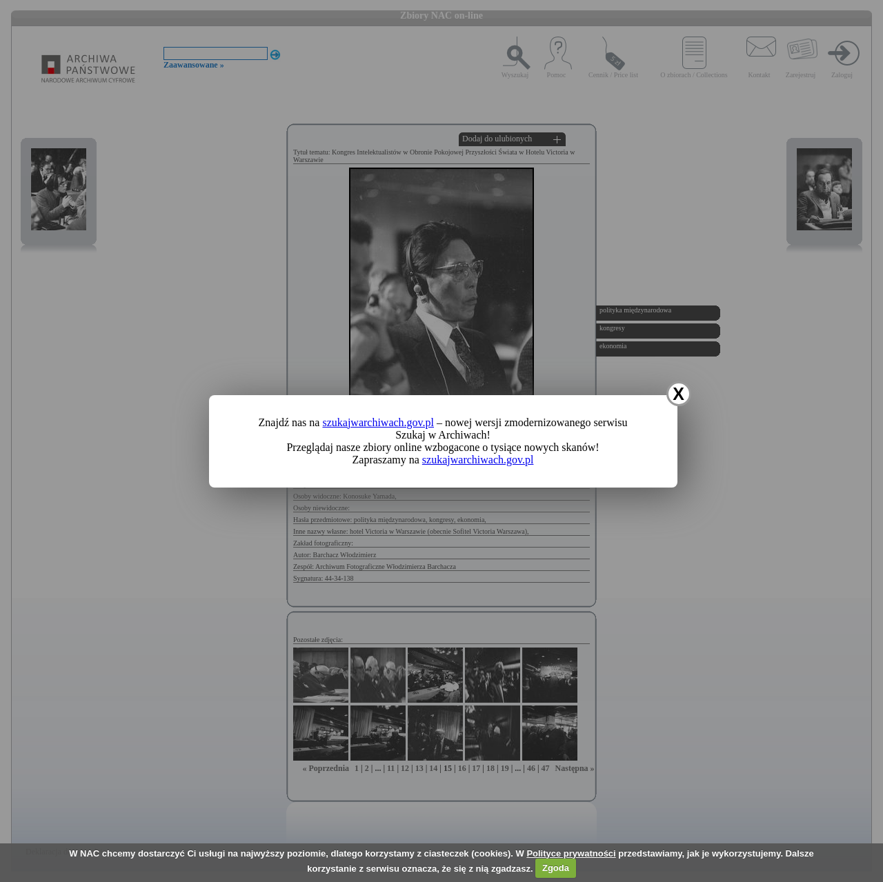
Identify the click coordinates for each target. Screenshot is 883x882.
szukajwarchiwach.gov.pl (378, 422)
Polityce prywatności (570, 853)
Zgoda (555, 868)
